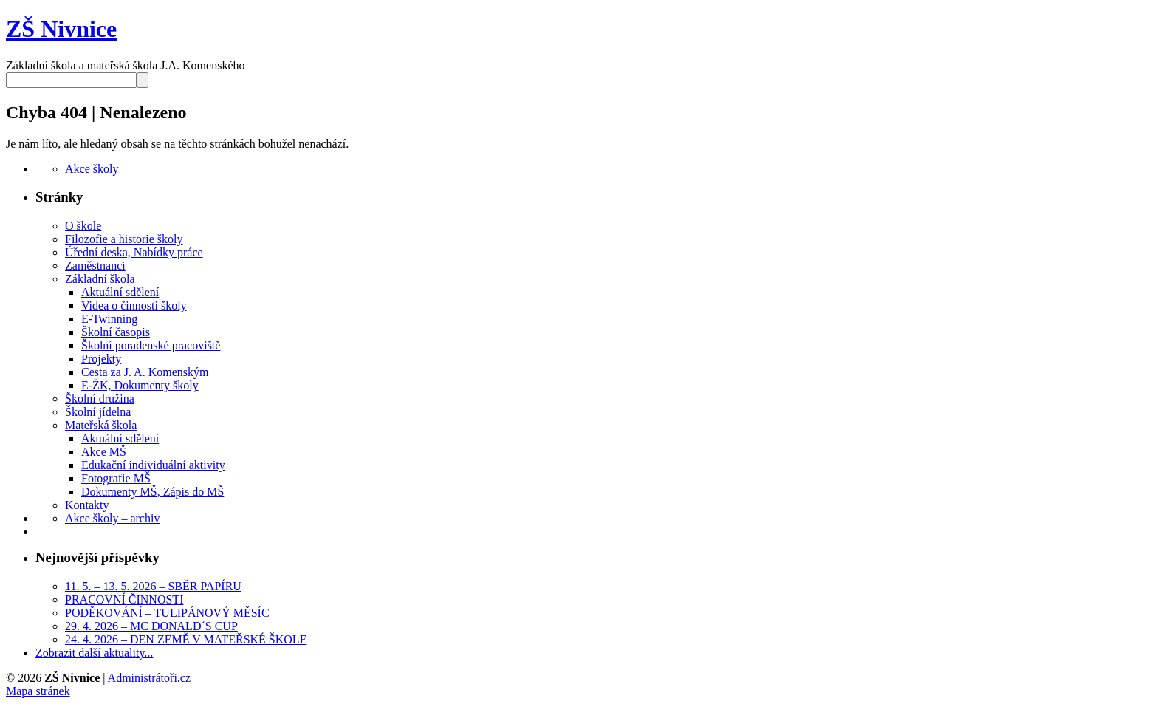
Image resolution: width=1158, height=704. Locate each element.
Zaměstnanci (95, 265)
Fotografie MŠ (116, 478)
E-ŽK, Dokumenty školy (140, 385)
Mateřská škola (101, 425)
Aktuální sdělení (120, 292)
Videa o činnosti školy (134, 305)
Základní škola (100, 279)
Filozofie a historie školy (124, 239)
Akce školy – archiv (112, 518)
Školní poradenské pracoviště (150, 345)
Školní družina (99, 398)
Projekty (101, 358)
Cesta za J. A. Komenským (144, 372)
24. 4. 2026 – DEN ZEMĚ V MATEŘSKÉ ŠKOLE (185, 639)
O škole (83, 225)
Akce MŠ (103, 451)
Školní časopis (115, 332)
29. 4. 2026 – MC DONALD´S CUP (151, 626)
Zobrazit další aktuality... (94, 652)
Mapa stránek (38, 691)
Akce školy (91, 169)
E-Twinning (109, 318)
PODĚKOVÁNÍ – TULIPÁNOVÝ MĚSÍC (167, 612)
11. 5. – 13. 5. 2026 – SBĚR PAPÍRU (153, 586)
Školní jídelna (98, 412)
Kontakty (87, 505)
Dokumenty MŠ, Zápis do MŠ (152, 491)
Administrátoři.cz (149, 677)
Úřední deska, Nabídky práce (134, 252)
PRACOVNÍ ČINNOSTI (124, 599)
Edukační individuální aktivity (153, 465)
